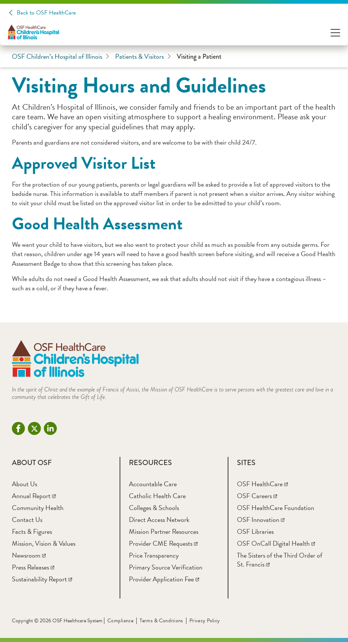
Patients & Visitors (143, 56)
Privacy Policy (204, 621)
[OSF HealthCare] (262, 484)
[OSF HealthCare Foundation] (275, 508)
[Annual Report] (34, 496)
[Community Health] (38, 508)
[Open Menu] (335, 32)
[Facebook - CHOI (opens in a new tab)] (18, 428)
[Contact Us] (27, 519)
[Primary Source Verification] (165, 567)
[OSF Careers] (257, 496)
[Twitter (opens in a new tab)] (34, 428)
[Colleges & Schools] (154, 508)
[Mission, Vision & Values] (43, 543)
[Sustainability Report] (42, 579)
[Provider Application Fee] (164, 579)
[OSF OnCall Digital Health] (276, 543)
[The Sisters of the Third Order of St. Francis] (279, 559)
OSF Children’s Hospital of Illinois (60, 56)
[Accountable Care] (153, 484)
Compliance (120, 621)
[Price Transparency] (154, 555)
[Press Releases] (33, 567)
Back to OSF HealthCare (46, 13)
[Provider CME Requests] (163, 543)
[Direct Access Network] (159, 519)
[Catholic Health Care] (157, 496)
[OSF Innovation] (260, 519)
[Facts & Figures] (32, 531)
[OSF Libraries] (255, 531)
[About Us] (24, 484)
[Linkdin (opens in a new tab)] (50, 428)
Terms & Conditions (161, 621)
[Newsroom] (29, 555)
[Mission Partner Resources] (163, 531)
